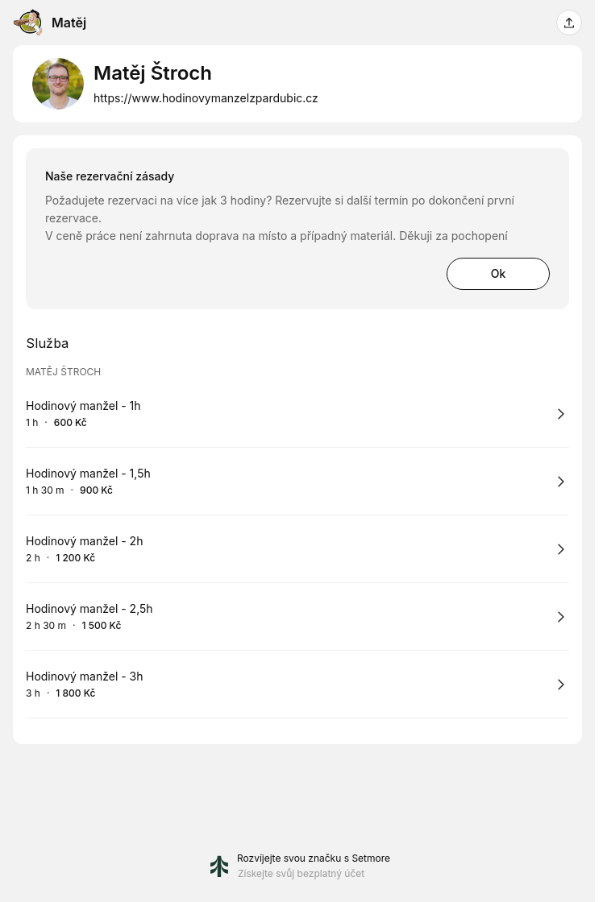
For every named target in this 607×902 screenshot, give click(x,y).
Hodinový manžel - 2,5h (89, 608)
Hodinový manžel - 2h (84, 541)
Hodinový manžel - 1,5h (88, 473)
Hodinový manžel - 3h (84, 676)
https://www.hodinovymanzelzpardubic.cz (206, 98)
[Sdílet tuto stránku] (569, 22)
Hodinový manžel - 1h (83, 405)
